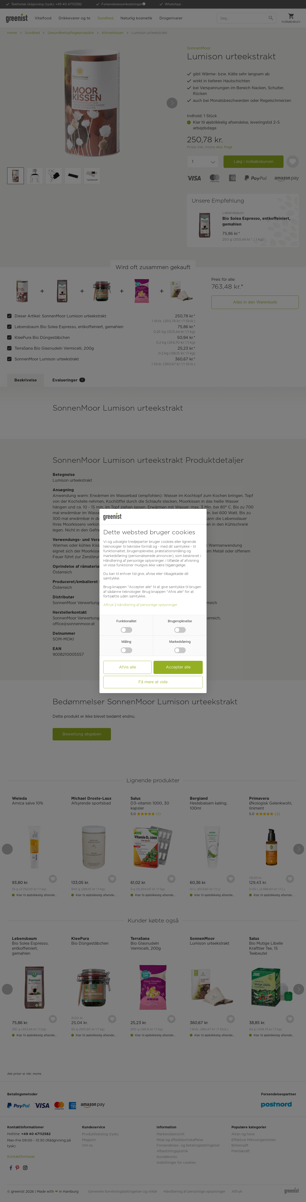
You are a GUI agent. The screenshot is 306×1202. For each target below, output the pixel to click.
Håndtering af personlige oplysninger (147, 605)
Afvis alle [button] (127, 667)
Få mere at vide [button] (153, 682)
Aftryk (108, 605)
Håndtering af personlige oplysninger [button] (133, 560)
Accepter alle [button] (178, 667)
